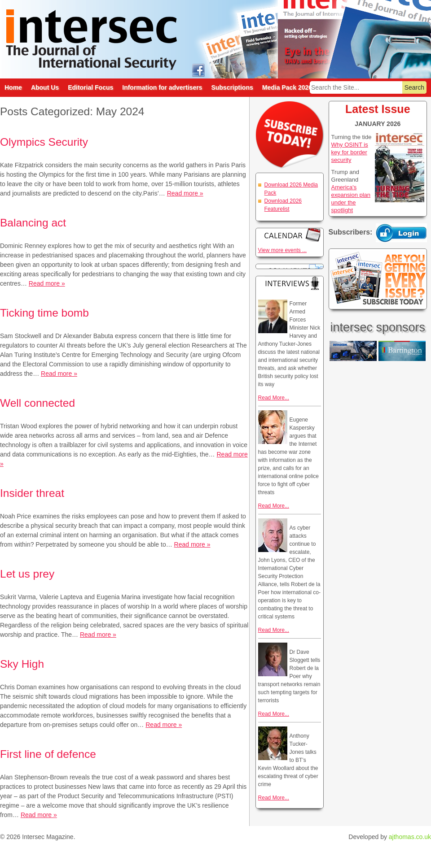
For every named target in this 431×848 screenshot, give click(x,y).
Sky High (22, 664)
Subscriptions (232, 87)
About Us (45, 87)
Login (401, 232)
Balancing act (33, 223)
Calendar (289, 234)
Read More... (273, 398)
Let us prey (27, 574)
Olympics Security (44, 142)
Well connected (37, 403)
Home (13, 87)
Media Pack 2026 (287, 87)
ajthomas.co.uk (410, 836)
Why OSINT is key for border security (349, 152)
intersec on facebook (198, 69)
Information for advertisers (162, 87)
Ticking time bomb (44, 313)
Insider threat (32, 493)
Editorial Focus (90, 87)
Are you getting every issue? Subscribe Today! (378, 279)
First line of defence (48, 754)
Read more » (185, 193)
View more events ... (282, 250)
